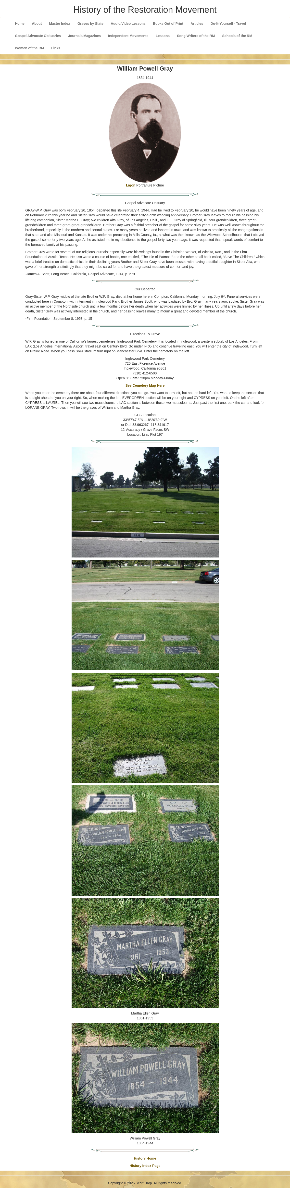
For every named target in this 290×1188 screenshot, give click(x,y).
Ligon (130, 185)
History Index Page (144, 1166)
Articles (197, 23)
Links (55, 48)
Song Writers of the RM (196, 36)
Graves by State (90, 23)
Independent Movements (128, 36)
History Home (145, 1158)
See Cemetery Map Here (145, 385)
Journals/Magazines (84, 36)
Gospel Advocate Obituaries (38, 36)
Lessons (163, 36)
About (37, 23)
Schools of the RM (237, 36)
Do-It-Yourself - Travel (228, 23)
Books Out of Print (168, 23)
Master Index (59, 23)
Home (20, 23)
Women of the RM (29, 48)
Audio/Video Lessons (128, 23)
